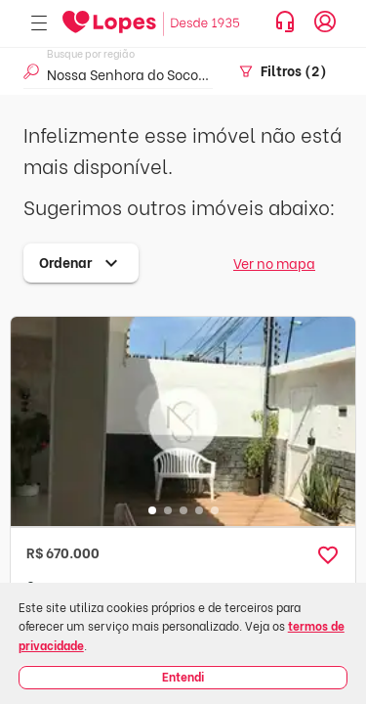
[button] (328, 555)
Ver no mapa (274, 262)
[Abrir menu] (39, 24)
